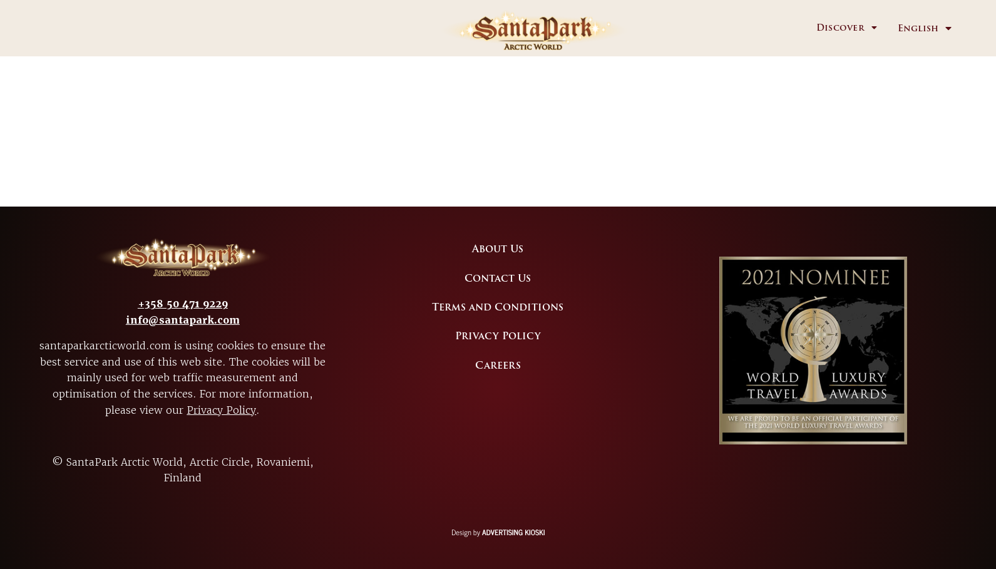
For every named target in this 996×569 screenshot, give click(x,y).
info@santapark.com (183, 320)
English (918, 28)
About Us (497, 249)
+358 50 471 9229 (183, 303)
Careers (498, 365)
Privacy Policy (221, 410)
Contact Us (498, 278)
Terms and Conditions (497, 307)
